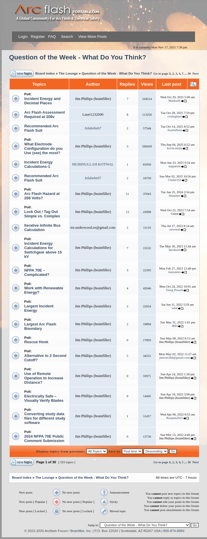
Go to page (160, 73)
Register (37, 36)
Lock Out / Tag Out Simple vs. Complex (42, 213)
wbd (174, 308)
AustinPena (174, 130)
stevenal (174, 229)
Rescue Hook (36, 342)
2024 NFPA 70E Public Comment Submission (44, 438)
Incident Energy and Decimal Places (42, 100)
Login (23, 36)
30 (189, 73)
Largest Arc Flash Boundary (40, 326)
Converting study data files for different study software (44, 418)
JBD (175, 325)
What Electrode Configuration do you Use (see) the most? (43, 148)
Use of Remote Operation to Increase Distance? (43, 378)
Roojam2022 (174, 418)
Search (66, 36)
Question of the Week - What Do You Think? (77, 57)
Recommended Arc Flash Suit (41, 128)
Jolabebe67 (93, 128)
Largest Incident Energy (38, 308)
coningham (174, 116)
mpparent (174, 166)
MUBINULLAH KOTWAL (93, 164)
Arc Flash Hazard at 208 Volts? (42, 195)
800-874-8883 (173, 531)
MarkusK (174, 100)
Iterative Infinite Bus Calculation (42, 227)
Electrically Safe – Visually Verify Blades (43, 398)
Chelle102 (174, 180)
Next (195, 73)
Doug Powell (174, 290)
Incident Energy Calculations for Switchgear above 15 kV (43, 250)
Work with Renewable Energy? (43, 290)
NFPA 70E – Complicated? (36, 272)
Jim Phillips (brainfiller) (93, 99)
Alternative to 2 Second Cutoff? (45, 357)
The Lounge (68, 73)
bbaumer (174, 195)
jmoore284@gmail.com (174, 357)
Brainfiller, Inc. (81, 531)
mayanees (174, 272)
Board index (45, 73)
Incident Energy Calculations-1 (38, 164)
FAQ (51, 36)
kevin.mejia (174, 148)
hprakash (174, 249)
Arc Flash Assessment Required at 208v (44, 114)
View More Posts (92, 36)
